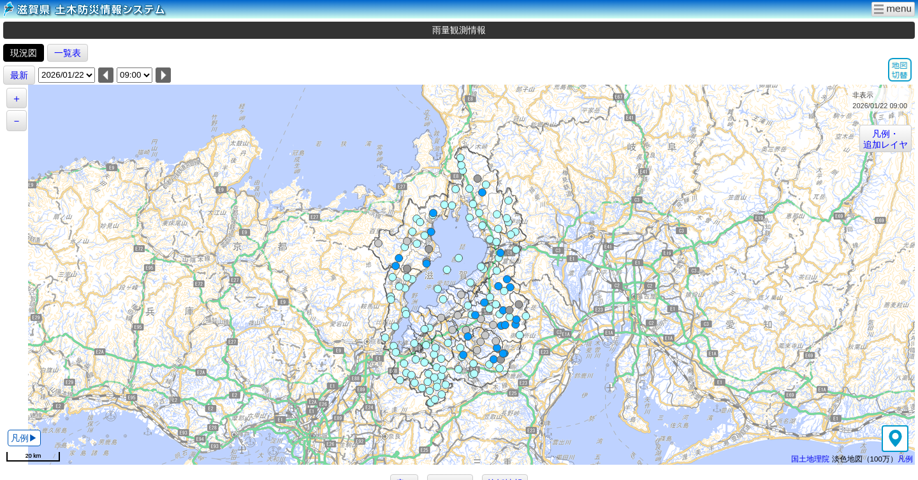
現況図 (23, 53)
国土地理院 (810, 459)
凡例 (905, 459)
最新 (19, 75)
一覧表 (67, 53)
